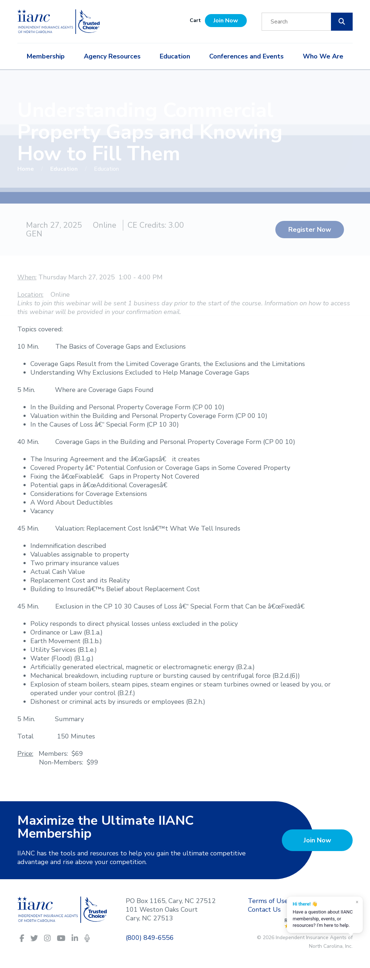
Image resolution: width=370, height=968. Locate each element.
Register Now (309, 229)
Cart (195, 20)
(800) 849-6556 (150, 937)
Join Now (226, 21)
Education (175, 56)
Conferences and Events (246, 56)
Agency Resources (112, 56)
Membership (46, 56)
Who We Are (323, 56)
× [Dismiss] (357, 902)
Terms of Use (268, 901)
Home (26, 169)
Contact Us (264, 909)
